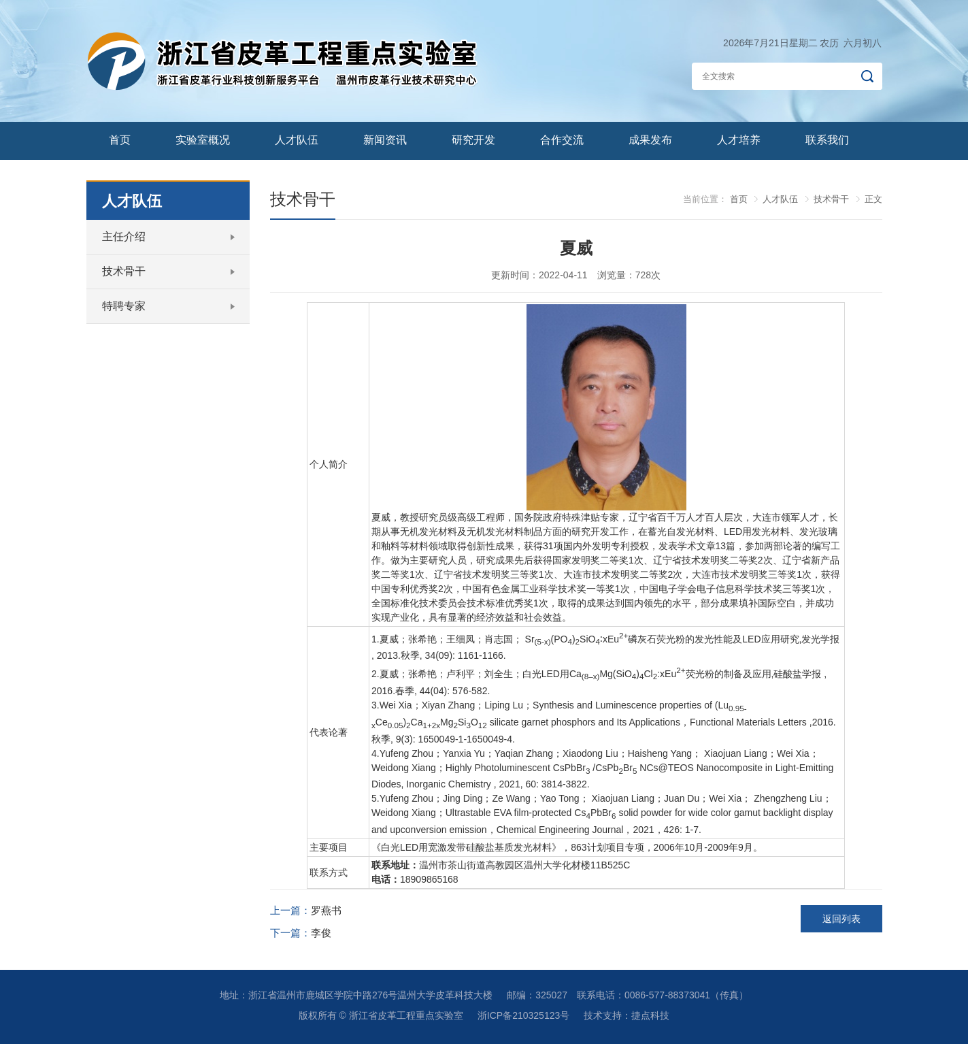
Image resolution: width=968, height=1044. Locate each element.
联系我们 (827, 140)
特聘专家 (124, 306)
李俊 (321, 933)
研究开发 (473, 140)
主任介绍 (124, 236)
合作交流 (562, 140)
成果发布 (650, 140)
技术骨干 (124, 271)
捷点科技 (650, 1015)
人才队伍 (296, 140)
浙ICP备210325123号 (523, 1015)
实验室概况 (203, 140)
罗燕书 (326, 910)
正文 (873, 199)
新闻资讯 (385, 140)
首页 (120, 140)
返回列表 (841, 918)
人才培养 (739, 140)
